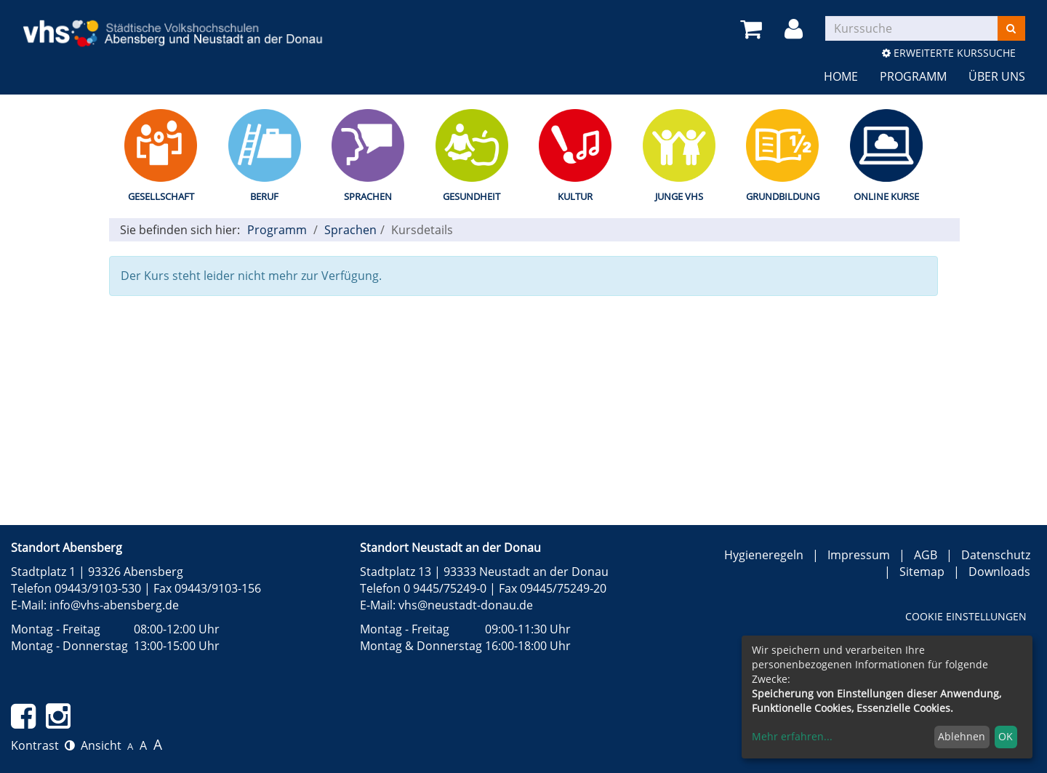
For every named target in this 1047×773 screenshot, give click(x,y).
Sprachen (368, 196)
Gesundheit (471, 196)
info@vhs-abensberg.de (114, 605)
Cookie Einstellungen (966, 616)
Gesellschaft (161, 196)
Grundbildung (782, 196)
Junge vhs (679, 196)
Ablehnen (961, 736)
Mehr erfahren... (792, 736)
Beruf (264, 196)
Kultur (575, 196)
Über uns (996, 76)
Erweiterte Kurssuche (949, 53)
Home (841, 76)
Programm (913, 76)
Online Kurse (886, 196)
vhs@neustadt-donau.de (465, 605)
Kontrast (43, 745)
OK (1005, 736)
